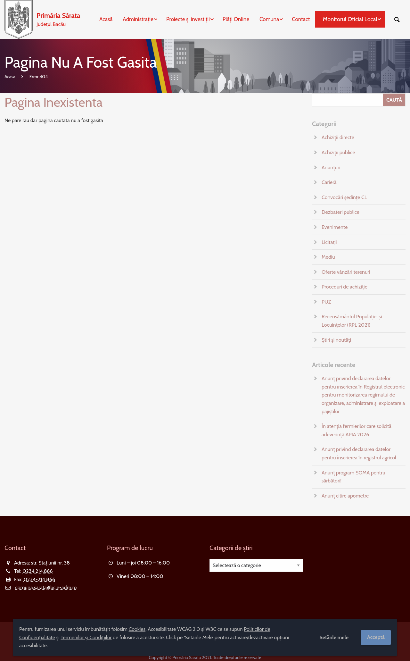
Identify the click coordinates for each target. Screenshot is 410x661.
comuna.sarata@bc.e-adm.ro (46, 587)
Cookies (137, 629)
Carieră (329, 182)
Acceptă (376, 637)
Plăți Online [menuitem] (236, 19)
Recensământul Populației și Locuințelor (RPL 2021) (352, 321)
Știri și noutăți (336, 340)
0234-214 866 (39, 579)
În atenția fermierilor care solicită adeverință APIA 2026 (356, 430)
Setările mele (333, 637)
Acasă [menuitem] (105, 19)
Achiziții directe (338, 137)
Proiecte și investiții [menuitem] (188, 19)
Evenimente (335, 227)
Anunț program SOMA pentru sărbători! (353, 477)
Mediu (328, 257)
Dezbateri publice (340, 212)
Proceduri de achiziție (344, 287)
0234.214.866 (37, 571)
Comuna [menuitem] (269, 19)
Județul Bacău (58, 19)
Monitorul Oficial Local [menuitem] (350, 19)
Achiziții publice (338, 152)
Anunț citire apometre (345, 496)
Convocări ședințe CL (344, 197)
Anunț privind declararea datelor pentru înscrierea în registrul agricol (359, 453)
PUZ (326, 302)
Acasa (9, 76)
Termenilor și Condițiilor (86, 637)
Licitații (329, 242)
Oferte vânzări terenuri (346, 272)
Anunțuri (331, 167)
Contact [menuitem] (301, 19)
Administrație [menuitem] (138, 19)
